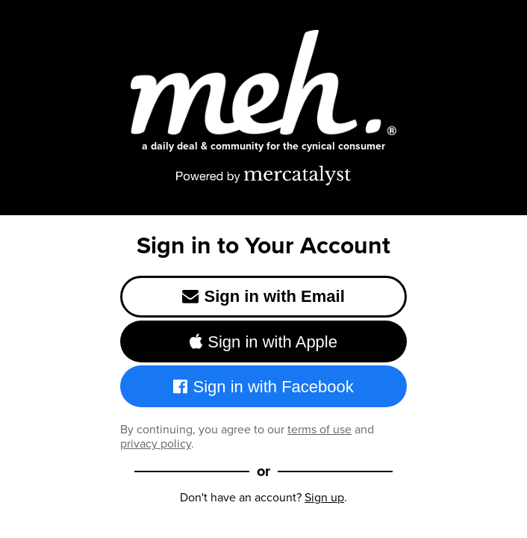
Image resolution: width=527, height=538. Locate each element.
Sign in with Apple (263, 342)
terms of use (319, 429)
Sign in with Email (263, 296)
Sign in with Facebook (263, 386)
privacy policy (155, 443)
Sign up (324, 497)
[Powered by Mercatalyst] (263, 174)
